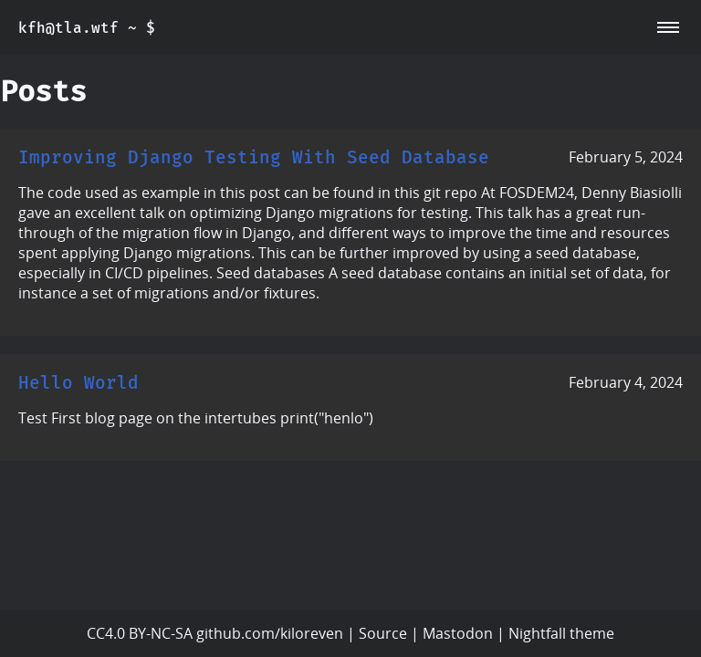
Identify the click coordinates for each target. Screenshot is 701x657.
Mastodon (458, 633)
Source (383, 633)
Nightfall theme (561, 633)
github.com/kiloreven (269, 633)
